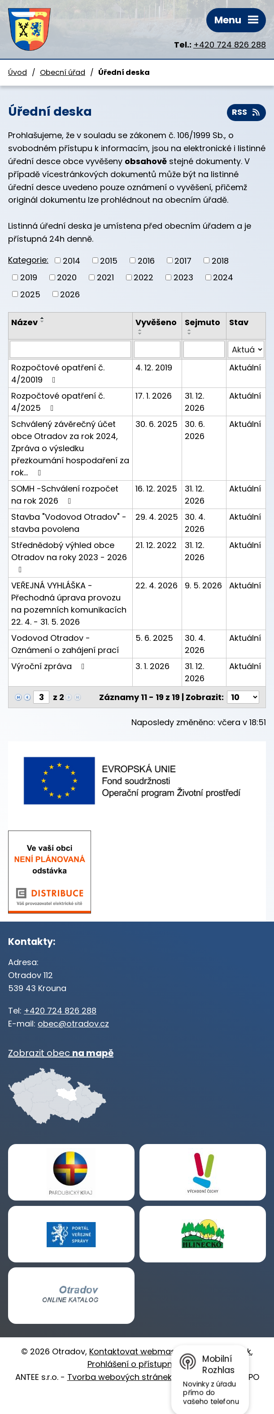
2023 (183, 277)
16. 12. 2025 (156, 488)
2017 (182, 260)
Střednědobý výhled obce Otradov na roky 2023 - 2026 (69, 556)
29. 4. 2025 (156, 516)
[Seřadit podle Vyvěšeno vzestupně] (140, 330)
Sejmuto (202, 322)
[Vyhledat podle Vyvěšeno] (157, 349)
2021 (105, 277)
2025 (30, 294)
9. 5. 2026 (203, 585)
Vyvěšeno (156, 322)
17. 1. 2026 (153, 395)
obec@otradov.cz (73, 1023)
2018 (220, 260)
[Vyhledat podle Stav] (246, 349)
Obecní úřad (62, 72)
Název (24, 322)
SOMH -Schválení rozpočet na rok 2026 (64, 494)
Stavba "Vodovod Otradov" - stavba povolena (68, 523)
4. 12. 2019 (153, 367)
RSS (246, 112)
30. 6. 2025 (156, 424)
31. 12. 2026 (194, 401)
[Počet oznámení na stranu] (243, 697)
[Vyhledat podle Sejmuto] (204, 349)
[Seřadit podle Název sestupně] (43, 321)
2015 (108, 260)
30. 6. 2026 (194, 430)
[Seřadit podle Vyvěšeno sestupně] (140, 333)
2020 (67, 277)
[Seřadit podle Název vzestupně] (43, 318)
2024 (223, 277)
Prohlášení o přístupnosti (137, 1364)
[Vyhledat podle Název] (70, 349)
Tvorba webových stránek (119, 1377)
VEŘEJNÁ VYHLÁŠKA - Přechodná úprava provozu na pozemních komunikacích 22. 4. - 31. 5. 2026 (68, 603)
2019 (28, 277)
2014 (71, 260)
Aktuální (245, 367)
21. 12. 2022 (156, 545)
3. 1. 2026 (152, 666)
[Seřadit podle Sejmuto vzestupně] (190, 330)
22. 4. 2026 (156, 585)
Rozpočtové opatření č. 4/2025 (57, 401)
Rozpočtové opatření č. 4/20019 (57, 373)
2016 (146, 260)
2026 (70, 294)
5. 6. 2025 (154, 638)
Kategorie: (28, 259)
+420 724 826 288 (229, 44)
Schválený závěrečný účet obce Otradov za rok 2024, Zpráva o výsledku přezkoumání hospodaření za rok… (70, 448)
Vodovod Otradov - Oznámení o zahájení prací (65, 644)
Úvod (17, 72)
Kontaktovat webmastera (140, 1351)
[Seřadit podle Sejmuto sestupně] (190, 333)
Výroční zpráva (49, 666)
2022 (143, 277)
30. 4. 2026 (195, 523)
